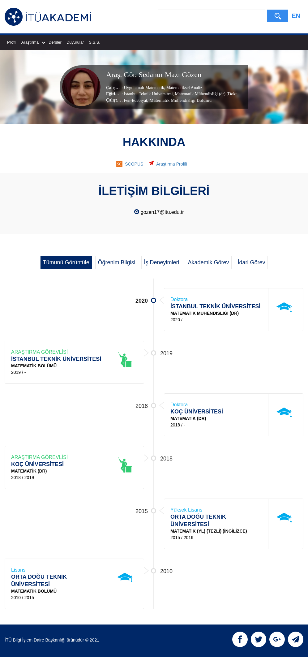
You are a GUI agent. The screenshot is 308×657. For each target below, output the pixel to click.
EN (296, 15)
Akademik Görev (208, 262)
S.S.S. (94, 42)
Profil (11, 42)
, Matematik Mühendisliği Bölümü (179, 99)
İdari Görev (251, 262)
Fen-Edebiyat (135, 100)
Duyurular (75, 42)
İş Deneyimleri (161, 262)
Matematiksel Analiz (183, 87)
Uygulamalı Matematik (144, 87)
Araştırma (33, 42)
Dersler (55, 42)
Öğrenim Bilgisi (116, 262)
